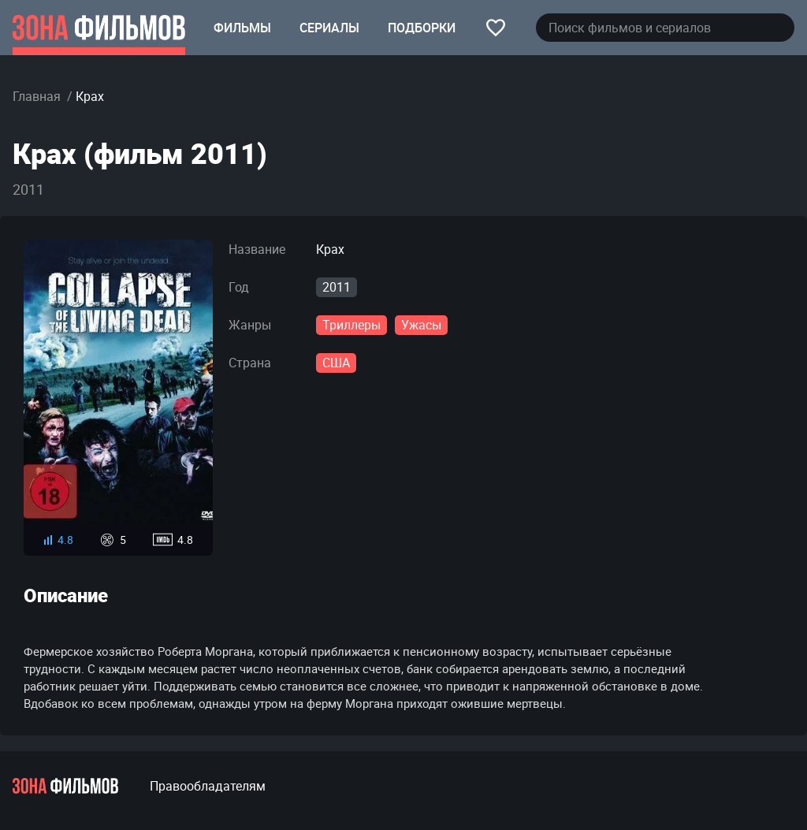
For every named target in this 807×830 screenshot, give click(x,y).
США (336, 362)
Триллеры (351, 324)
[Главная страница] (99, 27)
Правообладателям (208, 786)
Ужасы (421, 324)
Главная (37, 96)
